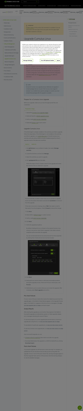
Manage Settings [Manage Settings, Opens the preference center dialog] (27, 60)
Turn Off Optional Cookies (47, 60)
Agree (58, 60)
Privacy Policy (49, 52)
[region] (42, 52)
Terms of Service (46, 53)
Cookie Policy (58, 52)
